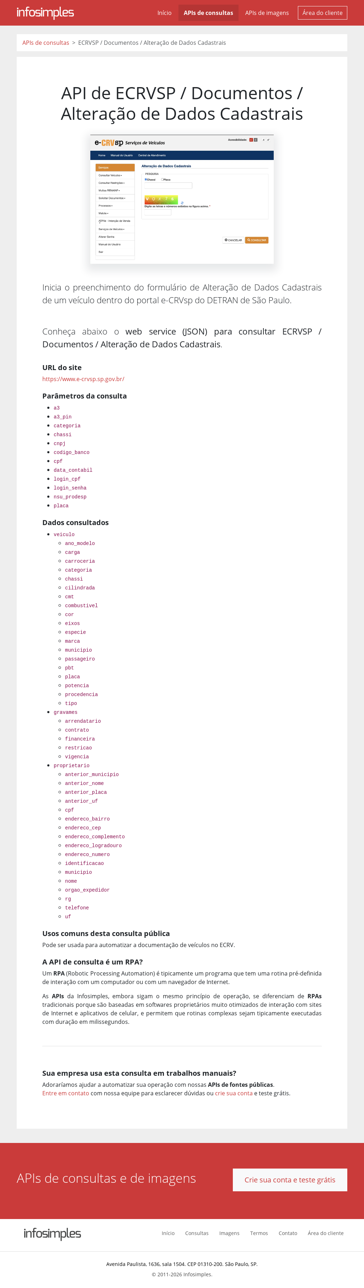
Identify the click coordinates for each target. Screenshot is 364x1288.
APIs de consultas (208, 13)
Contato (288, 1233)
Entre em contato (65, 1093)
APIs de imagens (267, 13)
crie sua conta (234, 1093)
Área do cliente (323, 13)
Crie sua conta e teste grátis (290, 1180)
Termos (259, 1233)
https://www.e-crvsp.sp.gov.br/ (83, 379)
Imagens (229, 1233)
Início (164, 13)
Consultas (197, 1233)
